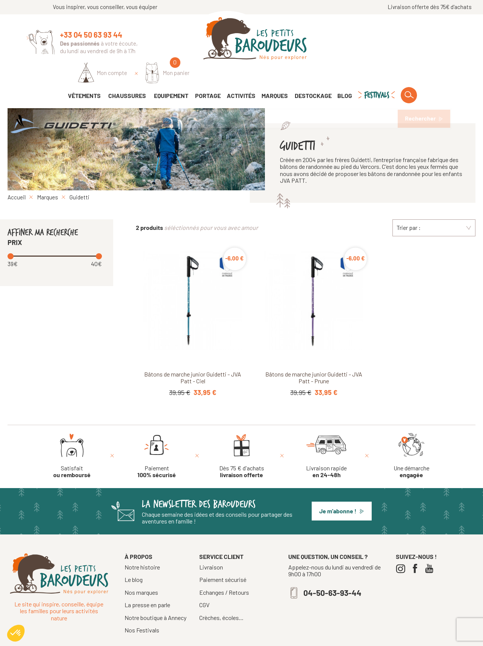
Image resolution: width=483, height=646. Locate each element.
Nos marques (141, 572)
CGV (204, 584)
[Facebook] (416, 548)
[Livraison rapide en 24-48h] (326, 435)
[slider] (11, 235)
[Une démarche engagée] (411, 435)
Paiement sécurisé (222, 559)
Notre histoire (142, 546)
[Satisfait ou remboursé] (72, 435)
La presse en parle (147, 584)
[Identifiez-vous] (369, 40)
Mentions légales (263, 637)
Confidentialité (307, 637)
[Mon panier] (434, 40)
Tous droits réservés (214, 637)
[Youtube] (431, 548)
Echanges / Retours (224, 572)
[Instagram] (402, 548)
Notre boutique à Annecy (155, 597)
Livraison (211, 546)
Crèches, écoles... (221, 597)
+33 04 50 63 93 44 (91, 34)
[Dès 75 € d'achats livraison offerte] (241, 435)
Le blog (134, 559)
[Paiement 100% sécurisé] (156, 435)
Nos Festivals (142, 609)
